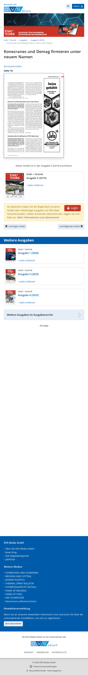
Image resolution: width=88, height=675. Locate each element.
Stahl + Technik (10, 40)
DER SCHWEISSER (14, 597)
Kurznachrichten (13, 66)
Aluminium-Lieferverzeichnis (20, 601)
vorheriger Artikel (15, 226)
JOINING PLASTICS (15, 579)
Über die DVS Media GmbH (19, 548)
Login (72, 208)
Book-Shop (11, 552)
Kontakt (28, 652)
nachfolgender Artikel (71, 226)
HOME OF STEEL (14, 594)
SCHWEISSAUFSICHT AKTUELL (21, 586)
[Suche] (68, 6)
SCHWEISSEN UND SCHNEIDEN (21, 572)
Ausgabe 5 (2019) (37, 40)
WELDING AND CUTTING (18, 576)
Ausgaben (23, 40)
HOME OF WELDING (15, 590)
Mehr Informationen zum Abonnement (38, 217)
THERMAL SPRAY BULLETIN (19, 583)
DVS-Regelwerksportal (17, 555)
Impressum (43, 652)
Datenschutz (59, 652)
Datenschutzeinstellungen (45, 666)
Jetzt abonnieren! (13, 623)
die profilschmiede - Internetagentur (45, 670)
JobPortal (10, 559)
